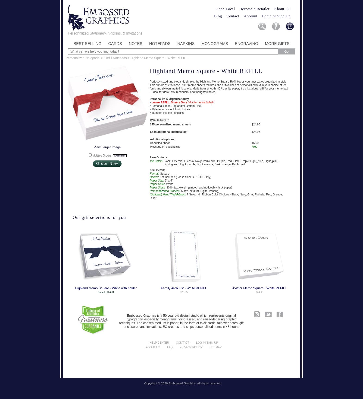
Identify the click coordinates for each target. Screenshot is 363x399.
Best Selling (88, 43)
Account (250, 16)
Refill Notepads (116, 58)
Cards (115, 43)
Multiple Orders (109, 155)
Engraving (246, 43)
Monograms (214, 43)
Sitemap (216, 347)
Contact (233, 16)
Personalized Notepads (82, 58)
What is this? (119, 156)
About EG (282, 9)
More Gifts (277, 43)
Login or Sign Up (276, 16)
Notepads (159, 43)
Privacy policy (191, 347)
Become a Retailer (255, 9)
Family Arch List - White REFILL (184, 288)
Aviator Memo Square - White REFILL (259, 288)
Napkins (186, 43)
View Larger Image (107, 147)
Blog (218, 16)
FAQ (170, 347)
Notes (135, 43)
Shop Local (225, 9)
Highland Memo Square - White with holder (106, 288)
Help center (159, 342)
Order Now (107, 164)
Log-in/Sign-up (207, 342)
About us (153, 347)
